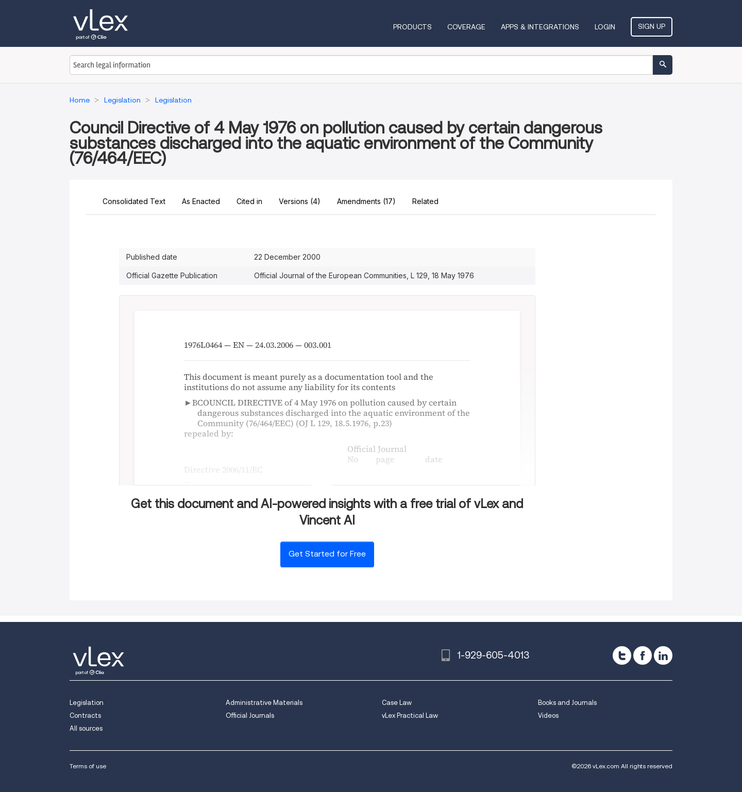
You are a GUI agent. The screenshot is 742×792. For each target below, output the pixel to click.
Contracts (85, 715)
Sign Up (651, 26)
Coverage (466, 27)
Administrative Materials (264, 702)
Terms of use (88, 766)
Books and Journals (567, 702)
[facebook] (642, 655)
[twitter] (622, 655)
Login (605, 27)
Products (412, 27)
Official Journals (250, 715)
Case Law (397, 702)
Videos (548, 715)
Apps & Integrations (540, 27)
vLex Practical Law (410, 715)
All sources (86, 728)
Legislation (87, 702)
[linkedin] (663, 655)
